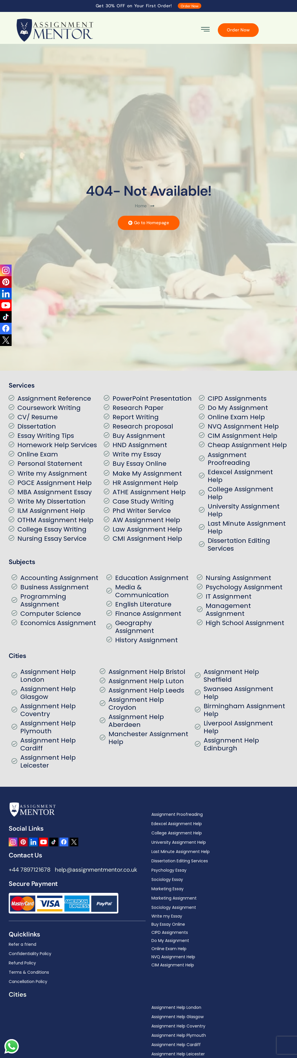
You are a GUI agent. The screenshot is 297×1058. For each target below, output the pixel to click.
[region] (148, 1037)
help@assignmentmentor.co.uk (96, 869)
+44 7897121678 (29, 869)
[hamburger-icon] (205, 30)
